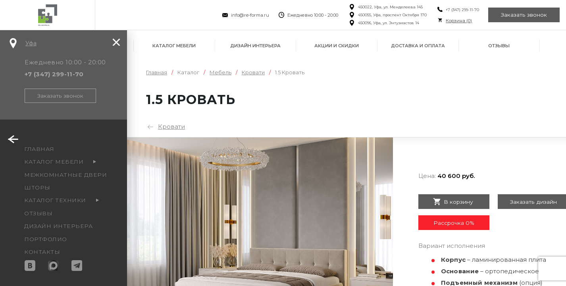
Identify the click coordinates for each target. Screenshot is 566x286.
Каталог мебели (174, 45)
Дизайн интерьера (255, 45)
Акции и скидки (336, 45)
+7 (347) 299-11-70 (461, 10)
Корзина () (458, 20)
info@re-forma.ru (250, 15)
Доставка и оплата (418, 45)
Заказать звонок (524, 15)
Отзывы (499, 45)
